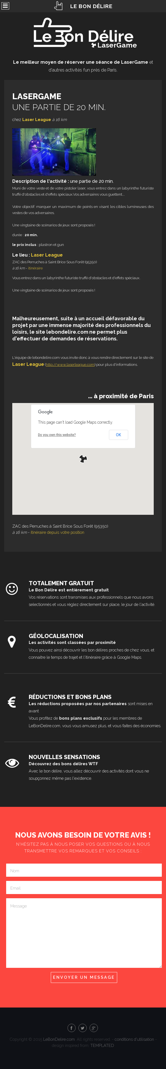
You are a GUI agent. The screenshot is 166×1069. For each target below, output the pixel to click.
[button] (83, 459)
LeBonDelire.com (59, 1039)
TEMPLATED (102, 1045)
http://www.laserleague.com (70, 364)
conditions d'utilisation (134, 1039)
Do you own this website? (57, 435)
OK (118, 435)
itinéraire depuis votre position (57, 532)
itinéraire (35, 268)
